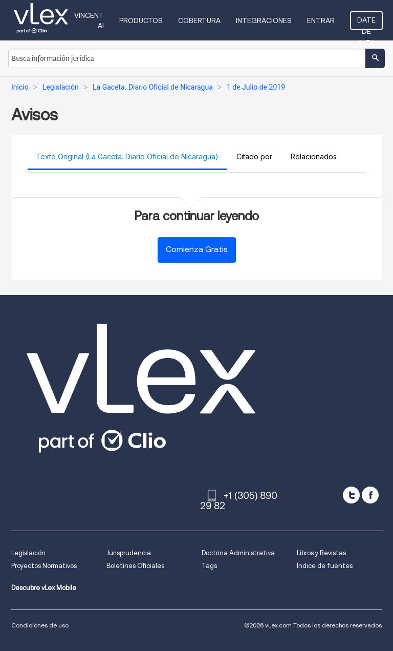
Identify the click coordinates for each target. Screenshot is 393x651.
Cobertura (199, 20)
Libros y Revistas (321, 553)
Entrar (321, 20)
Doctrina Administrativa (238, 553)
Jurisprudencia (128, 553)
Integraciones (264, 20)
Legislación (28, 553)
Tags (209, 566)
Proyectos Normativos (44, 566)
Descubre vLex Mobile (43, 588)
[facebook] (370, 495)
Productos (141, 20)
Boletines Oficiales (135, 566)
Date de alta (366, 23)
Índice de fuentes (325, 566)
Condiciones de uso (40, 625)
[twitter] (351, 495)
